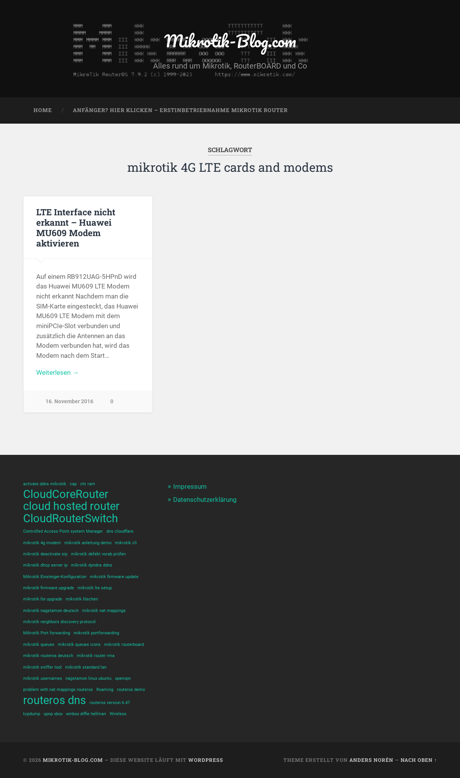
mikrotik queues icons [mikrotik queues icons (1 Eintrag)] (79, 644)
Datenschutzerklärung (205, 499)
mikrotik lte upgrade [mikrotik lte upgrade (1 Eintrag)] (42, 599)
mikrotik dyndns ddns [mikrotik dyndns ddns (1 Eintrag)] (91, 565)
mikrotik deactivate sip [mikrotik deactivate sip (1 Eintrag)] (45, 554)
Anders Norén (371, 760)
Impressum (190, 486)
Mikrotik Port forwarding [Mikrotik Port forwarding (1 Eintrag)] (46, 632)
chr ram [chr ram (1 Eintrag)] (87, 483)
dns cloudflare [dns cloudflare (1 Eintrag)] (119, 531)
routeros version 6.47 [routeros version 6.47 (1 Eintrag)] (109, 702)
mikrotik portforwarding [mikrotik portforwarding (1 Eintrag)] (96, 632)
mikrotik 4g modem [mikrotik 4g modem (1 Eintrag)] (42, 542)
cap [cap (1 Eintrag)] (73, 483)
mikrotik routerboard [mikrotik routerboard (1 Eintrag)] (124, 644)
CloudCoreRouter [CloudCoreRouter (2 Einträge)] (65, 494)
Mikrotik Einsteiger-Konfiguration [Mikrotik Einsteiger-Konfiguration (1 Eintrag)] (54, 576)
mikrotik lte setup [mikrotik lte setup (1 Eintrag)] (95, 587)
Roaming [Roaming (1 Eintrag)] (104, 689)
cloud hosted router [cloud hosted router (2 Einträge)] (71, 506)
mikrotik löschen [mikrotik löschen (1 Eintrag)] (82, 599)
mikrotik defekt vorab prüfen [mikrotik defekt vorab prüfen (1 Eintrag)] (98, 554)
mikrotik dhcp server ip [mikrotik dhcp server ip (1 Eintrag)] (45, 565)
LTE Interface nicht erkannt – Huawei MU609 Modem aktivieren (75, 227)
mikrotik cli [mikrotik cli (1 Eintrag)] (126, 542)
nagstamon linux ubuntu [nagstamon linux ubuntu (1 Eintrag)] (88, 678)
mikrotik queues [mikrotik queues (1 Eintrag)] (38, 644)
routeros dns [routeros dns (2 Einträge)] (54, 700)
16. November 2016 (69, 401)
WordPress (205, 760)
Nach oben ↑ (419, 760)
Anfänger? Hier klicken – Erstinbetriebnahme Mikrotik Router (180, 110)
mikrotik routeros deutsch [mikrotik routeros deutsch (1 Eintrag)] (48, 655)
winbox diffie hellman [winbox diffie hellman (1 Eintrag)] (86, 713)
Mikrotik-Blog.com (230, 40)
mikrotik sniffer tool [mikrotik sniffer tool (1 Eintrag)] (42, 667)
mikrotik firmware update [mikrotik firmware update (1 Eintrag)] (114, 576)
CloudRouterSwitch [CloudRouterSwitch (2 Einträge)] (70, 518)
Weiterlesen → (57, 372)
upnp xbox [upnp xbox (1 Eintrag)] (53, 713)
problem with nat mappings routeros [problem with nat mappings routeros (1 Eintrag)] (58, 689)
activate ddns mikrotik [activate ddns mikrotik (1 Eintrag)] (44, 483)
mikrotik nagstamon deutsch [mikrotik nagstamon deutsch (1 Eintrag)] (51, 610)
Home (43, 110)
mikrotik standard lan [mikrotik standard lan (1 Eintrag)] (85, 667)
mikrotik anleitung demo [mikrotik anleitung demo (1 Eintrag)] (87, 542)
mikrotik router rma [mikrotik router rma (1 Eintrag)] (96, 655)
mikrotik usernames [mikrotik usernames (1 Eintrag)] (42, 678)
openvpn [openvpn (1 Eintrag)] (123, 678)
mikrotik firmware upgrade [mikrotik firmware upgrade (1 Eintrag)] (48, 587)
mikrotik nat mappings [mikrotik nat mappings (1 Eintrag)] (104, 610)
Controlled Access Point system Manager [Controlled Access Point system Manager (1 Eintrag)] (63, 531)
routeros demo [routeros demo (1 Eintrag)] (131, 689)
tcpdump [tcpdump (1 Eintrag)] (31, 713)
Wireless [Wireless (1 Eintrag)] (118, 713)
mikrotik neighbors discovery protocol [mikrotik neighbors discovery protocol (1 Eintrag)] (59, 621)
